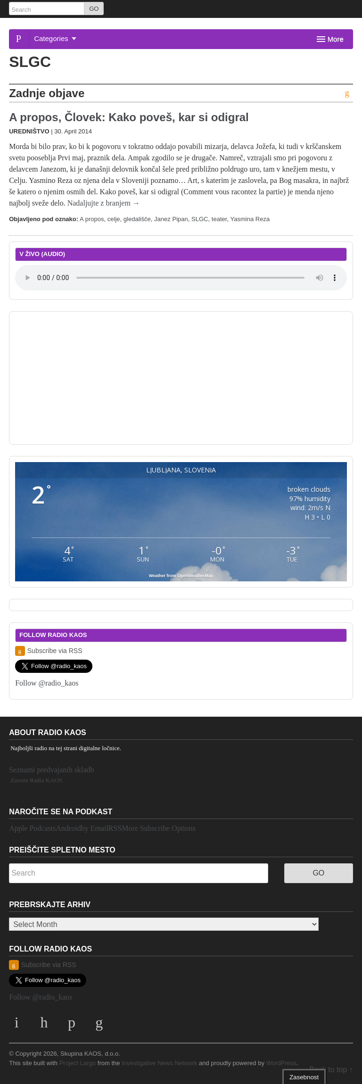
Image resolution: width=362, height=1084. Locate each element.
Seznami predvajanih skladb (51, 770)
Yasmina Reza (250, 219)
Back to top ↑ (331, 1070)
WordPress (281, 1063)
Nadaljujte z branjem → (103, 203)
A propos (92, 219)
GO (94, 8)
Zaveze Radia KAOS (36, 780)
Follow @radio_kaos (46, 683)
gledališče (137, 219)
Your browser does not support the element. (181, 277)
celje (113, 219)
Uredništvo (29, 131)
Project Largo (77, 1063)
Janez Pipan (171, 219)
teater (219, 219)
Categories (55, 38)
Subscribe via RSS (48, 651)
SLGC (199, 219)
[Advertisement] (181, 376)
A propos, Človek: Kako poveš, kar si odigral (129, 117)
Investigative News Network (159, 1063)
